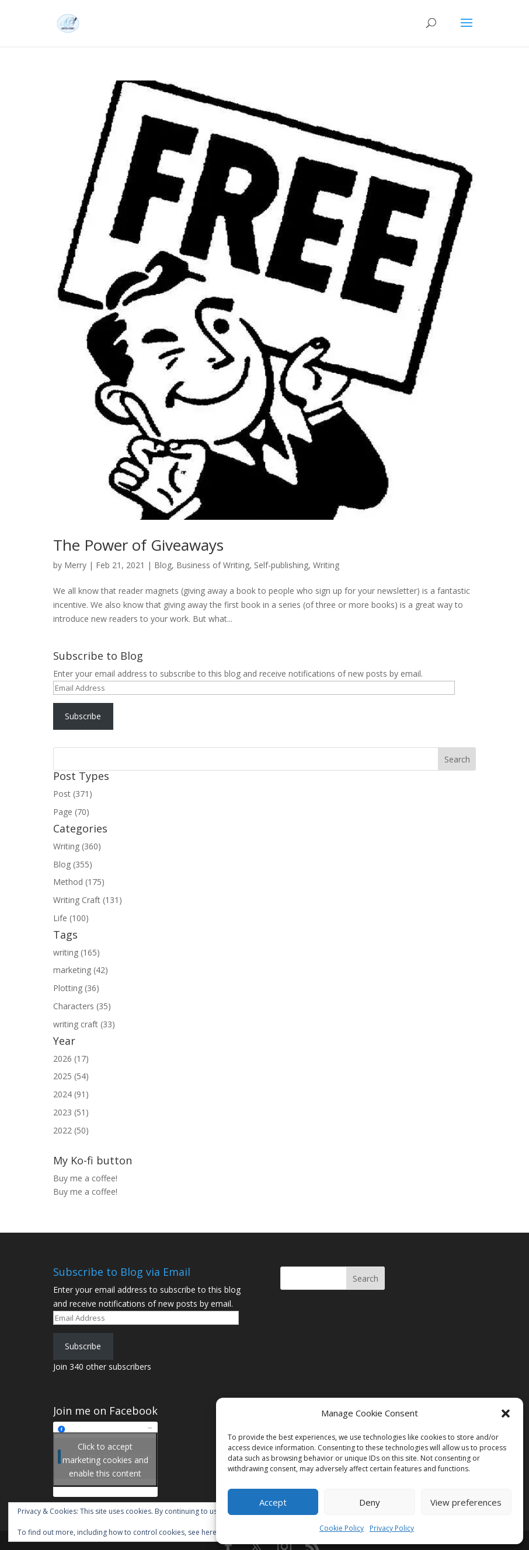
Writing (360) (77, 846)
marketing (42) (80, 969)
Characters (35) (82, 1006)
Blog (163, 565)
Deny (369, 1502)
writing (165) (76, 952)
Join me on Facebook (105, 1411)
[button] (505, 1413)
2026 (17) (71, 1058)
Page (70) (71, 811)
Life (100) (71, 917)
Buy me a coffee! (85, 1191)
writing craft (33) (84, 1024)
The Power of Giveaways (138, 544)
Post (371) (72, 793)
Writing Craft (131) (87, 899)
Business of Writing (212, 565)
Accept (273, 1502)
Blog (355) (72, 864)
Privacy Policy (392, 1528)
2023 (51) (71, 1112)
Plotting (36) (76, 987)
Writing (326, 565)
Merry (75, 565)
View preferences (466, 1502)
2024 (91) (71, 1094)
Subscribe (83, 716)
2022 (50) (71, 1130)
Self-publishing (281, 565)
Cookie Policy (341, 1528)
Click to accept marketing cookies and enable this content (105, 1459)
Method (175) (79, 881)
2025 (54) (71, 1076)
